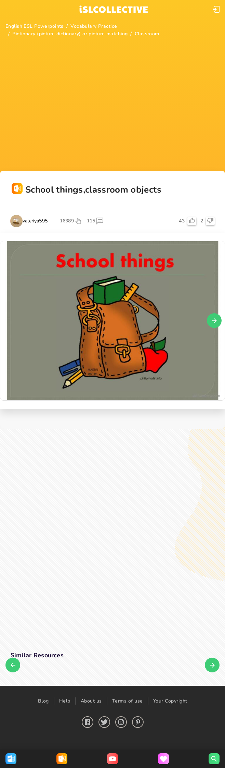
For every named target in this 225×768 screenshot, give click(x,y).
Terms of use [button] (127, 701)
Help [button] (64, 701)
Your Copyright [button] (170, 701)
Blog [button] (43, 701)
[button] (216, 9)
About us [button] (91, 701)
